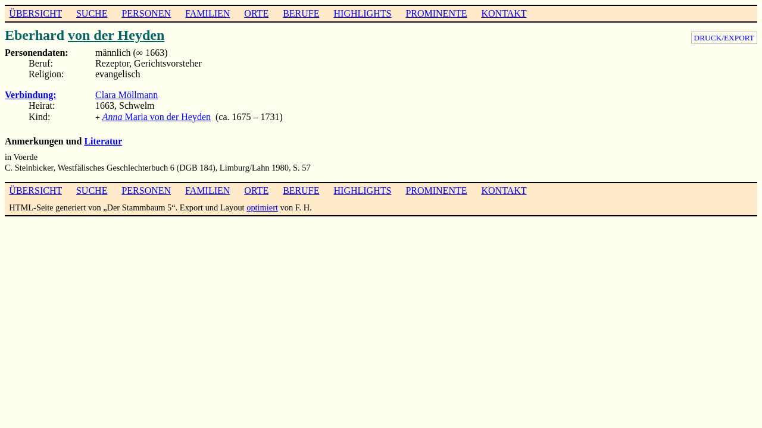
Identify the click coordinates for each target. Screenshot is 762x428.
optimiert (262, 206)
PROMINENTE (436, 13)
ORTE (256, 13)
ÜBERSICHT (35, 13)
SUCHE (91, 13)
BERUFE (301, 13)
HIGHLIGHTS (363, 13)
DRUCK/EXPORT (724, 37)
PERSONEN (146, 13)
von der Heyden (116, 35)
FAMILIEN (207, 13)
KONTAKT (503, 13)
